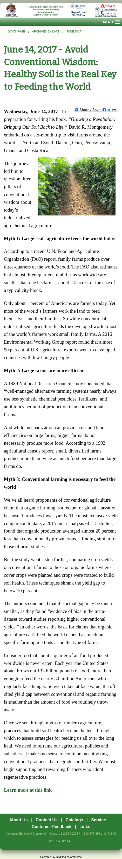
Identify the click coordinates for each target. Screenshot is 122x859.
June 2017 (73, 31)
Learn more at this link (28, 790)
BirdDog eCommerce (69, 856)
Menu (108, 22)
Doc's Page (16, 31)
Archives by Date (45, 31)
